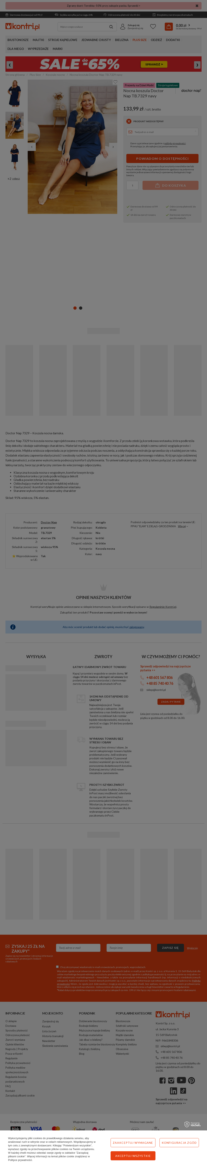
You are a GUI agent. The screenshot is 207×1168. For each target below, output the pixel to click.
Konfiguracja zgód (179, 1142)
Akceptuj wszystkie (133, 1155)
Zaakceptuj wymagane (133, 1142)
